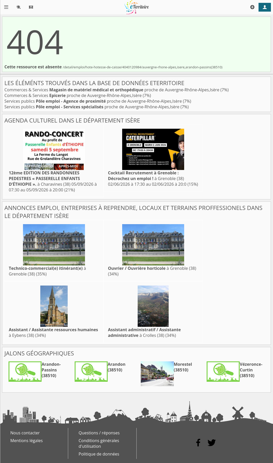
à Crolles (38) (144, 332)
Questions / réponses (99, 433)
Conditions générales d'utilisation (99, 443)
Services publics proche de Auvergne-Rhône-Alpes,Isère (93, 101)
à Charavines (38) (44, 178)
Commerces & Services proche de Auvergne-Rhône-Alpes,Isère (112, 90)
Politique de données (99, 454)
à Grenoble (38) (146, 175)
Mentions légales (26, 440)
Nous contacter (25, 433)
